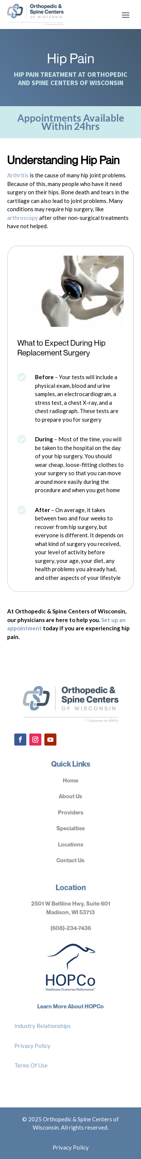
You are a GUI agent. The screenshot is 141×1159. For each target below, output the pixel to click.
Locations (70, 844)
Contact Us (70, 860)
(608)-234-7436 (70, 927)
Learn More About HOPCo (70, 1006)
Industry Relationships (42, 1025)
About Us (70, 796)
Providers (70, 812)
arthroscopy (22, 217)
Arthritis (18, 175)
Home (70, 780)
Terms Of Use (31, 1065)
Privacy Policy (32, 1045)
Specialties (70, 828)
